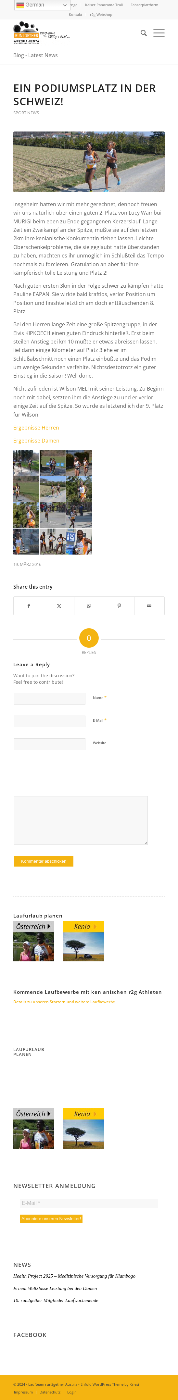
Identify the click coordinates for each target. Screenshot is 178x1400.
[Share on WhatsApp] (89, 606)
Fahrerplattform (145, 4)
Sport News (26, 113)
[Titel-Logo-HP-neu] (73, 33)
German (30, 5)
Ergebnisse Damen (36, 440)
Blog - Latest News (35, 55)
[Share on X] (59, 606)
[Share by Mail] (149, 606)
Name (100, 697)
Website (99, 742)
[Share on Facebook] (29, 606)
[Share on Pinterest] (119, 606)
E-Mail (100, 720)
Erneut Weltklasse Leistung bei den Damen (55, 1288)
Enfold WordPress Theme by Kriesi (110, 1384)
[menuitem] (104, 4)
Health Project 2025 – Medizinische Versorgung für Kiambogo (74, 1276)
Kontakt (75, 14)
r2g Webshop (101, 14)
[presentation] (62, 776)
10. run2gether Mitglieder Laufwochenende (55, 1300)
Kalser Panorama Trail (104, 4)
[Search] (140, 33)
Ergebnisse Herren (36, 427)
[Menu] (156, 33)
